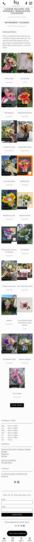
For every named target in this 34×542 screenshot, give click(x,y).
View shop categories (17, 533)
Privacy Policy (6, 463)
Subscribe (17, 515)
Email (3, 507)
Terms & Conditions (8, 460)
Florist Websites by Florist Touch (17, 522)
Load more (17, 405)
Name (3, 499)
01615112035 (9, 474)
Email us (4, 476)
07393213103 (21, 474)
